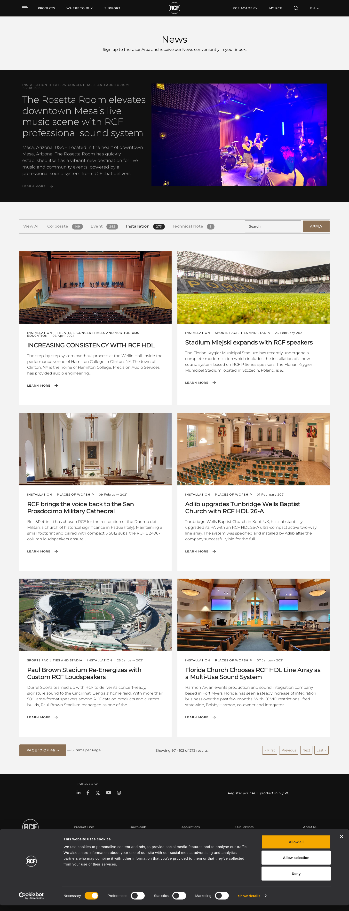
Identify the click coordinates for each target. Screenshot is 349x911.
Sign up (110, 49)
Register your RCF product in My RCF (260, 791)
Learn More (34, 186)
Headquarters (313, 834)
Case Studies (191, 834)
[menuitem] (80, 8)
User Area (242, 834)
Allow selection (296, 863)
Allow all (296, 847)
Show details (249, 901)
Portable (80, 834)
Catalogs (136, 834)
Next (306, 749)
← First (269, 749)
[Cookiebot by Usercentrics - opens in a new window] (31, 901)
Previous (288, 749)
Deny (296, 879)
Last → (321, 749)
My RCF (275, 8)
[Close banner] (341, 842)
